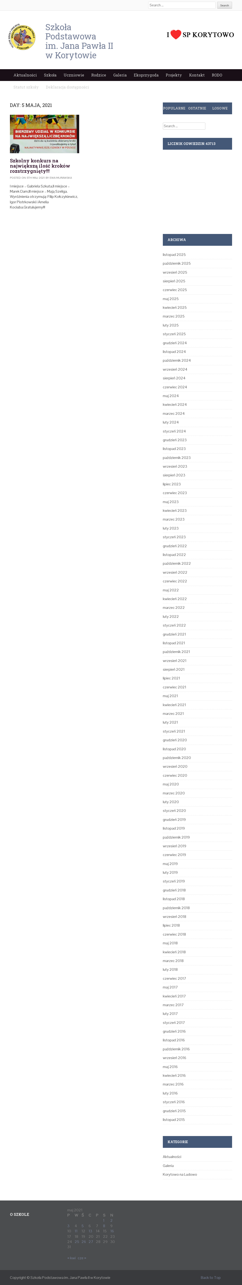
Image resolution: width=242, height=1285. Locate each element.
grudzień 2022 (175, 545)
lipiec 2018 (171, 925)
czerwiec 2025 (175, 289)
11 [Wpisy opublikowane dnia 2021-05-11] (76, 1231)
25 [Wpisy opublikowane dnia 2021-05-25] (77, 1241)
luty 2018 (170, 969)
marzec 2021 (173, 713)
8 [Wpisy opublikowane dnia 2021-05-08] (104, 1225)
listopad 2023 (174, 448)
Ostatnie (197, 108)
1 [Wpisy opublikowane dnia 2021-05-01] (103, 1220)
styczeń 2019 (174, 881)
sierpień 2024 (174, 378)
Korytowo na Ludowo (180, 1174)
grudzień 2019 (174, 819)
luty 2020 (171, 801)
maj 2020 (171, 784)
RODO (217, 74)
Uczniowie (74, 74)
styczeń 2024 (174, 431)
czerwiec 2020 (175, 775)
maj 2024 (171, 395)
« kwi (71, 1257)
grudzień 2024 (175, 342)
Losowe (220, 108)
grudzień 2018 (174, 890)
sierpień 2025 (174, 281)
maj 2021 (170, 695)
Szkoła (50, 74)
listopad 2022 (174, 554)
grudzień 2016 (174, 1031)
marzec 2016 (173, 1084)
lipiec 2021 (171, 678)
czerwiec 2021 (174, 687)
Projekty (174, 74)
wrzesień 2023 (175, 466)
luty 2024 (171, 422)
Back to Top (211, 1277)
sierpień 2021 (174, 669)
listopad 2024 (174, 351)
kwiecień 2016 (174, 1075)
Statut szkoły (26, 87)
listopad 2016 (174, 1040)
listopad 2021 (174, 642)
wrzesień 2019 (174, 846)
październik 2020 (177, 757)
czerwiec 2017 (174, 978)
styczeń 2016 (174, 1101)
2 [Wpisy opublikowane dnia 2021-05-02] (111, 1220)
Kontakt (197, 74)
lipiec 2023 (172, 484)
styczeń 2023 (174, 536)
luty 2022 (171, 616)
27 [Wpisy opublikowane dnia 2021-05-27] (91, 1241)
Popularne (174, 108)
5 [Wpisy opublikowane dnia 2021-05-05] (83, 1225)
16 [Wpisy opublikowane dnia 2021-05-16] (112, 1231)
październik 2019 (176, 837)
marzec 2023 (174, 519)
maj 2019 (170, 863)
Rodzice (98, 74)
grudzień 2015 (174, 1110)
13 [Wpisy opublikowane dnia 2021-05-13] (90, 1231)
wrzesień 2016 (174, 1057)
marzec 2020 (174, 793)
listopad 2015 (174, 1119)
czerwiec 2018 (174, 934)
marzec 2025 (174, 316)
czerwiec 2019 (174, 854)
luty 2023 (171, 528)
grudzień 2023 (175, 439)
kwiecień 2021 (174, 704)
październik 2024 (177, 360)
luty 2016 (170, 1093)
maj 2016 (170, 1066)
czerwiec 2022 (175, 581)
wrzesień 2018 (174, 916)
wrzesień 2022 (175, 572)
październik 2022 (177, 563)
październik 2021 (176, 651)
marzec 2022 (174, 607)
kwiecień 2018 (174, 952)
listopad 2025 (174, 254)
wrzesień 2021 (174, 660)
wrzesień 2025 (175, 272)
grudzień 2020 (175, 740)
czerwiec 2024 (175, 387)
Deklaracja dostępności (67, 87)
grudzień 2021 (174, 634)
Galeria (120, 74)
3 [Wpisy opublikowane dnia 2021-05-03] (68, 1225)
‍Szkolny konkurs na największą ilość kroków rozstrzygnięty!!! (40, 165)
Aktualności (25, 74)
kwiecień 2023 (175, 510)
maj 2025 (171, 298)
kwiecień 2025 (175, 307)
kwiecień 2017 (174, 996)
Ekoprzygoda (146, 74)
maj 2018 (170, 943)
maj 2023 (171, 501)
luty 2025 (171, 325)
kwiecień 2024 (175, 404)
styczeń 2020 (174, 810)
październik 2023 (177, 457)
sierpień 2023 (174, 475)
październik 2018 (176, 907)
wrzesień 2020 (175, 766)
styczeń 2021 (174, 731)
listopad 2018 (174, 898)
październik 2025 (177, 263)
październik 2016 (176, 1049)
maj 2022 (171, 590)
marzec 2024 (174, 413)
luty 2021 (170, 722)
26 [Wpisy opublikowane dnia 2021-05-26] (84, 1241)
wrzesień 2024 (175, 369)
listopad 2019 (174, 828)
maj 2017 (170, 987)
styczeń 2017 (174, 1022)
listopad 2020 (174, 748)
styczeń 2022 (174, 625)
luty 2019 (170, 872)
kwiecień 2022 (175, 598)
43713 (210, 143)
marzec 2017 (173, 1004)
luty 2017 (170, 1013)
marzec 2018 (173, 960)
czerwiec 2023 (175, 492)
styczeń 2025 (174, 333)
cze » (82, 1257)
